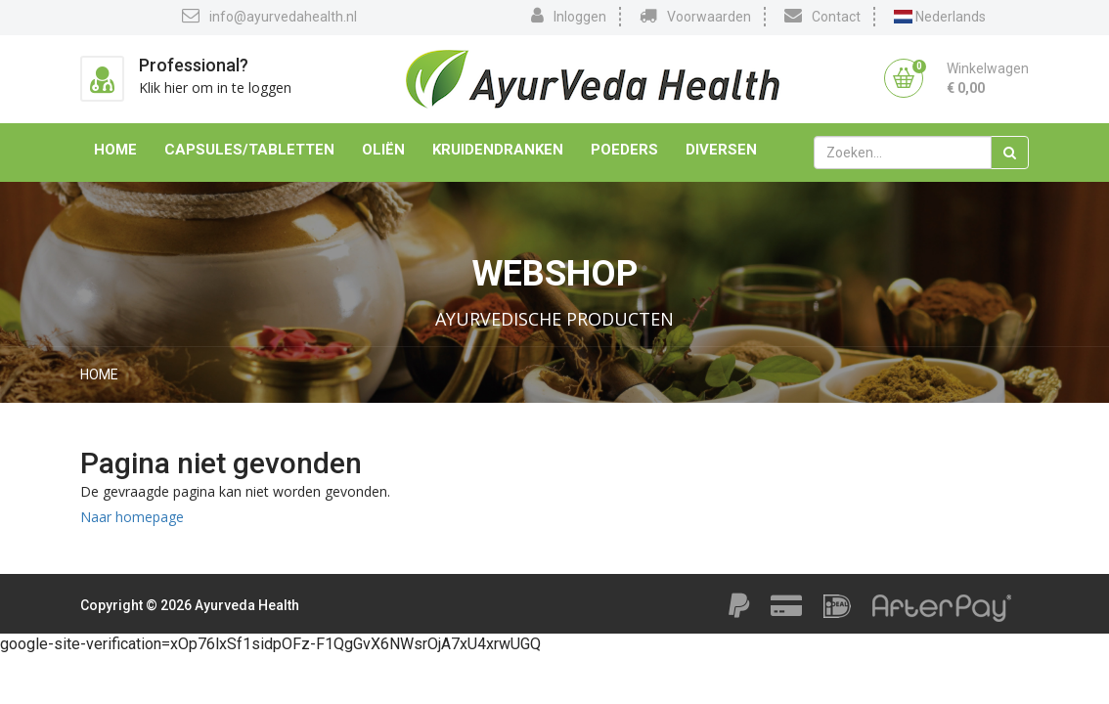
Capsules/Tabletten (249, 149)
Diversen (721, 149)
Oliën (383, 149)
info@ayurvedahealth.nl (269, 15)
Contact (822, 15)
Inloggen (568, 15)
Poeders (624, 149)
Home (115, 149)
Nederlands (940, 16)
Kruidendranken (497, 149)
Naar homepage (132, 516)
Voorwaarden (695, 15)
